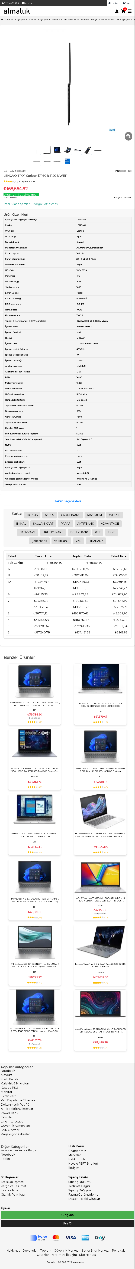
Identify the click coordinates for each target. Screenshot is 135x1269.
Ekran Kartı (9, 1096)
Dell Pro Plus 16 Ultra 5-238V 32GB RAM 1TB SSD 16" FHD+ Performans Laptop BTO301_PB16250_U (34, 835)
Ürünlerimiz (77, 1151)
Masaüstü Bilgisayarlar (16, 19)
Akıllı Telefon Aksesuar (17, 1109)
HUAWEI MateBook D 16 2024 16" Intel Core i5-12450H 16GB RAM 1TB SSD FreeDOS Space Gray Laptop (34, 769)
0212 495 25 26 (10, 3)
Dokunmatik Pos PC (15, 1104)
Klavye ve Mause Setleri (102, 19)
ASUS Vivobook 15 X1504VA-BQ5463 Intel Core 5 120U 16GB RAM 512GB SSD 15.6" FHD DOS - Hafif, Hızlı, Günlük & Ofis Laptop (100, 899)
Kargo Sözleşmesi (45, 204)
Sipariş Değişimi (80, 1190)
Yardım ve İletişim (64, 1254)
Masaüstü (8, 1075)
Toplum (46, 1250)
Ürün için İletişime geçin (21, 194)
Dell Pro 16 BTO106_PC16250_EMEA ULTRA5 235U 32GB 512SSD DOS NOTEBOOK (100, 704)
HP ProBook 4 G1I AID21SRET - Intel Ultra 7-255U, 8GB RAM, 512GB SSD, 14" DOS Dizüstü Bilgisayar (100, 769)
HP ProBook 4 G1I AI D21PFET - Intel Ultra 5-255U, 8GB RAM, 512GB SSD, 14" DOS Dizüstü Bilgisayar (34, 704)
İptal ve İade (9, 1190)
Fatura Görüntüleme (83, 1194)
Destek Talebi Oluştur (84, 1198)
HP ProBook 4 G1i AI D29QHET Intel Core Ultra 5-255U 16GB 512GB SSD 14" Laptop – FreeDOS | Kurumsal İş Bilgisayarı (35, 900)
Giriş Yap (67, 1215)
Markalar (74, 1155)
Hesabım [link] (113, 3)
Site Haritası (88, 1254)
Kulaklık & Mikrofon (15, 1083)
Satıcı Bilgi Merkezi (96, 1250)
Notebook (8, 1070)
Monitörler (73, 19)
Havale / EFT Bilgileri (83, 1163)
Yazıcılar (85, 19)
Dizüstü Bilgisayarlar (40, 19)
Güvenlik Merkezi (66, 1250)
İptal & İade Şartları (17, 204)
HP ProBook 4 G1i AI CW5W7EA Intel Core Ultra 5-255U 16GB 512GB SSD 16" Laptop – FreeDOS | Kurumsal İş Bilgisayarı (34, 1029)
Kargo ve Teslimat (13, 1186)
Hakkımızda (76, 1159)
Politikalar (119, 1250)
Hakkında (13, 1250)
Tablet (5, 1159)
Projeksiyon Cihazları (16, 1134)
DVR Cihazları (10, 1130)
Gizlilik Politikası (13, 1194)
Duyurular (30, 1250)
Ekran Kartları (59, 19)
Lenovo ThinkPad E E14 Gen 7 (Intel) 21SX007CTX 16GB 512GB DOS (100, 965)
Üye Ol (67, 1223)
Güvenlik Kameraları (15, 1125)
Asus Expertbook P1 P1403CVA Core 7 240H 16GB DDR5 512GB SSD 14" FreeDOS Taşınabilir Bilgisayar (100, 1030)
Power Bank (9, 1113)
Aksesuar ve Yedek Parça (18, 1150)
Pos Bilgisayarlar (124, 19)
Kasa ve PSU (9, 1087)
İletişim (27, 3)
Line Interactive (12, 1121)
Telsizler (7, 1117)
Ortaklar (43, 1254)
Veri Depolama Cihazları (18, 1100)
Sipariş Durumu (79, 1182)
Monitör (6, 1092)
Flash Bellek (9, 1079)
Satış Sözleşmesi (12, 1182)
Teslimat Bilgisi (79, 1186)
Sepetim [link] (128, 3)
